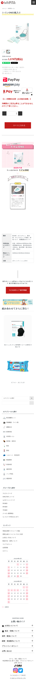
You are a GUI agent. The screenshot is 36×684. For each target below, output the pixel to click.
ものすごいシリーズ (9, 500)
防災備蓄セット (11, 417)
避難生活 (9, 427)
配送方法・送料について (10, 541)
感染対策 (9, 478)
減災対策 (9, 469)
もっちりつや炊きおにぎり (11, 517)
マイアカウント (7, 544)
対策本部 (9, 464)
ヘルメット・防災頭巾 (13, 455)
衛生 (7, 446)
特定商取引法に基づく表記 (11, 660)
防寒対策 (9, 431)
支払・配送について (21, 658)
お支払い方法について (9, 537)
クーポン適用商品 (8, 513)
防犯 (7, 450)
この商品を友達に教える (9, 69)
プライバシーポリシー (26, 660)
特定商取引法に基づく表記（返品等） (13, 67)
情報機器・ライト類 (12, 422)
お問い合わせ (18, 662)
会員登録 (5, 547)
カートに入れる (17, 125)
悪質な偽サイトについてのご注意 (13, 534)
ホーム (4, 8)
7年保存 (5, 510)
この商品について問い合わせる (11, 71)
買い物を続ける (7, 73)
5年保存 (5, 503)
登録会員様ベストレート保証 (11, 531)
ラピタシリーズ (7, 493)
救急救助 (9, 460)
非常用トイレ (11, 8)
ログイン (5, 551)
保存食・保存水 (11, 441)
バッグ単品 (9, 474)
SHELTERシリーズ (8, 496)
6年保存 (5, 506)
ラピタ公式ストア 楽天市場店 (18, 290)
